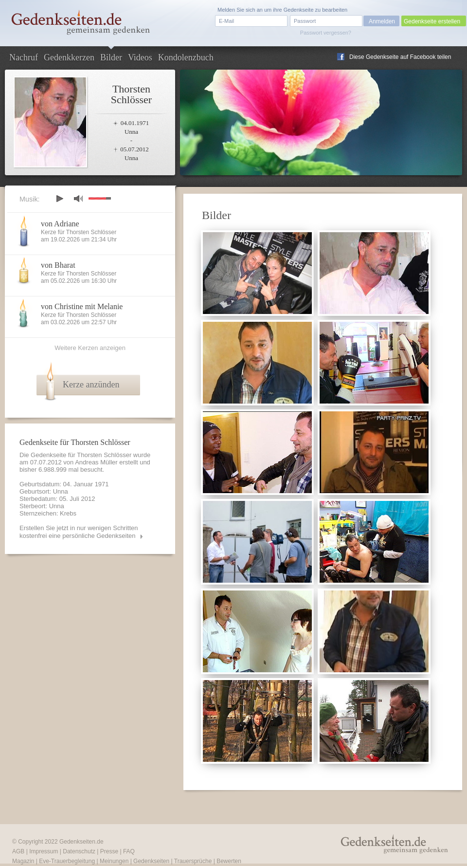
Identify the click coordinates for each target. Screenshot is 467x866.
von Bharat (58, 265)
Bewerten (228, 861)
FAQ (129, 851)
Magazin (23, 861)
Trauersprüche (193, 861)
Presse (109, 851)
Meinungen (114, 861)
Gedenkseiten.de (81, 841)
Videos (140, 57)
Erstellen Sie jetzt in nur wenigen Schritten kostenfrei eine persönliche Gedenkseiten (78, 531)
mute (78, 198)
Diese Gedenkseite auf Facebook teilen (400, 57)
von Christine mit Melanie (82, 306)
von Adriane (60, 224)
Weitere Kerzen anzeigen (90, 347)
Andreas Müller (96, 462)
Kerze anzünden (91, 384)
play (59, 198)
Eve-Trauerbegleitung (67, 861)
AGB (18, 851)
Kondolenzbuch (186, 57)
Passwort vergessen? (325, 33)
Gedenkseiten (151, 861)
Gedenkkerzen (69, 57)
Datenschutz (79, 851)
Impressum (43, 851)
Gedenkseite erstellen (432, 21)
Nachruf (23, 57)
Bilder (111, 57)
